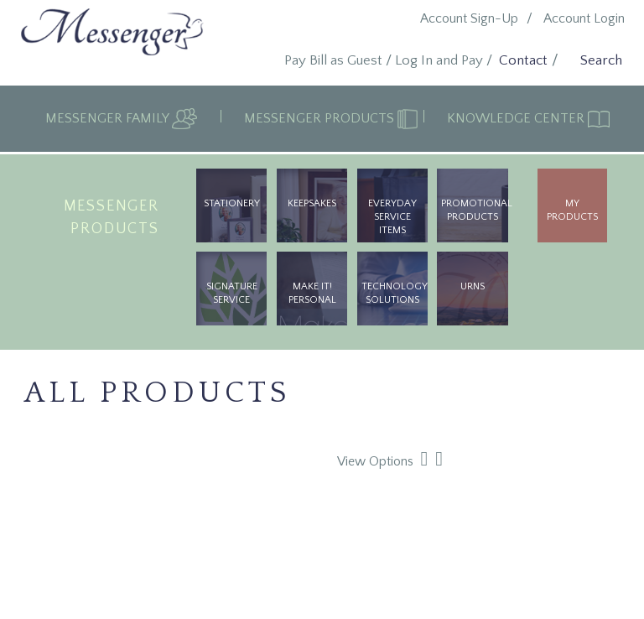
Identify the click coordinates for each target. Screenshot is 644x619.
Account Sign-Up (469, 18)
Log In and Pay (439, 60)
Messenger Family (108, 118)
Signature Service (231, 293)
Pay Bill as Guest (333, 60)
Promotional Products (474, 210)
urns (472, 286)
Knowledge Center (517, 118)
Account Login (584, 18)
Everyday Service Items (392, 217)
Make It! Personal (312, 293)
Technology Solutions (394, 293)
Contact (523, 60)
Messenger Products (320, 118)
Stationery (232, 203)
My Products (572, 210)
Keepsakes (312, 203)
